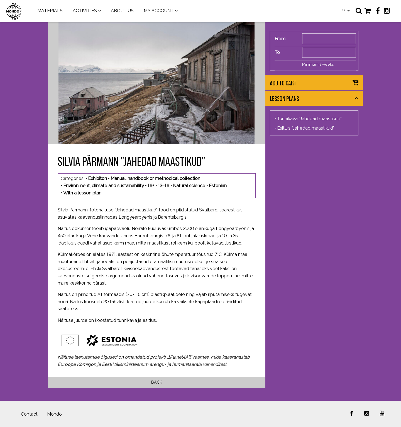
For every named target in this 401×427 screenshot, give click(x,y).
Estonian (218, 185)
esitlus (149, 320)
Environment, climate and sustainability (103, 185)
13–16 (163, 185)
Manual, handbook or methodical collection (155, 178)
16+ (151, 185)
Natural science (189, 185)
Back (156, 382)
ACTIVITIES (85, 10)
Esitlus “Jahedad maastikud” (305, 128)
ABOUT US (122, 10)
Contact (29, 414)
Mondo (54, 414)
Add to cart (283, 83)
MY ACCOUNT (159, 10)
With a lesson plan (82, 193)
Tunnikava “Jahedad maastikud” (309, 118)
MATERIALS (50, 10)
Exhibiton (97, 178)
